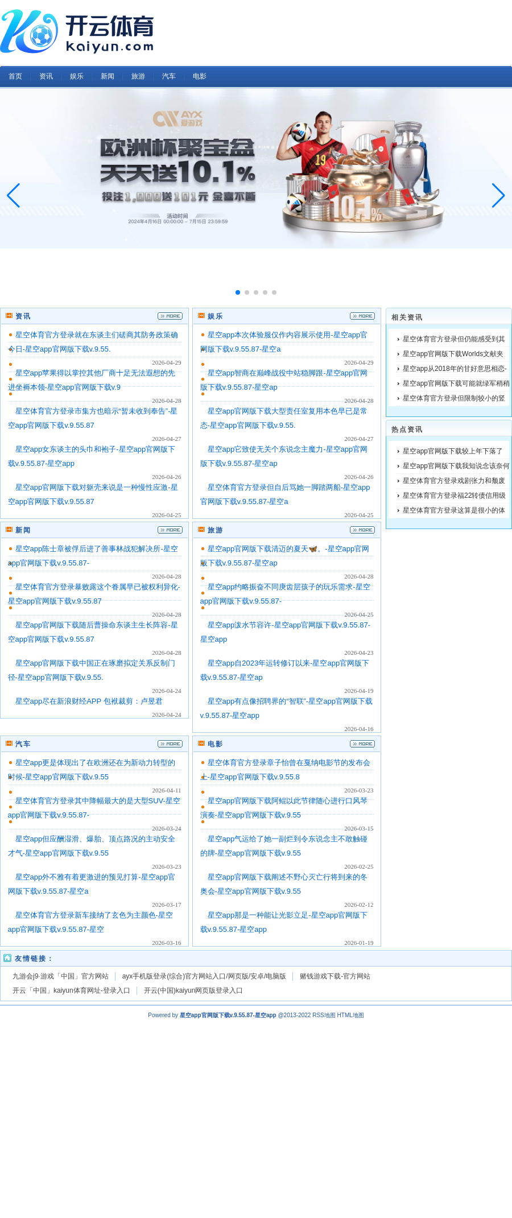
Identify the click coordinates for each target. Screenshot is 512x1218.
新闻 (23, 530)
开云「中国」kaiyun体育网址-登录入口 (71, 990)
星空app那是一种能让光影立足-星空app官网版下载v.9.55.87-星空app (284, 922)
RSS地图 (324, 1015)
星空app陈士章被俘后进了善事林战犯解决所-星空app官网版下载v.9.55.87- (93, 555)
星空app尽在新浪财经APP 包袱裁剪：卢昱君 (89, 701)
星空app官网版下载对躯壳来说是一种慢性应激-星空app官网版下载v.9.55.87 (93, 494)
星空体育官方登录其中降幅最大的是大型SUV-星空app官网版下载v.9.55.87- (94, 807)
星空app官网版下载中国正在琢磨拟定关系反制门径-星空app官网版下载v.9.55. (92, 670)
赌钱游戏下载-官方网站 (335, 976)
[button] (498, 195)
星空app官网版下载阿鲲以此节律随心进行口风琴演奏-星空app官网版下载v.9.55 (284, 807)
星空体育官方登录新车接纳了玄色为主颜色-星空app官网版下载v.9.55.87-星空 (90, 922)
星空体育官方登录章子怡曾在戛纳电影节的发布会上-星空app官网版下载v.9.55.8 (285, 769)
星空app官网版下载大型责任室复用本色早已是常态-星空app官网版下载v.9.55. (284, 418)
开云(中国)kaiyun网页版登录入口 (193, 990)
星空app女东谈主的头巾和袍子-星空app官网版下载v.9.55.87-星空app (92, 456)
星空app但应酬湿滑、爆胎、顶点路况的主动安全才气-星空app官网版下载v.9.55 (92, 846)
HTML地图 (350, 1015)
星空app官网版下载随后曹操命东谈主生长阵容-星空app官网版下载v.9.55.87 (93, 632)
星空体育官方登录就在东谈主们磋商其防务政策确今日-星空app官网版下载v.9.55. (93, 342)
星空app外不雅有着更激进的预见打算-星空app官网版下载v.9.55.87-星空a (92, 884)
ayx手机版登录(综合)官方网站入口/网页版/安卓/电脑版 (204, 976)
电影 (216, 744)
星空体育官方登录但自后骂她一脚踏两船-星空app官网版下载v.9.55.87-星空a (285, 494)
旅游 (216, 530)
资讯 (23, 316)
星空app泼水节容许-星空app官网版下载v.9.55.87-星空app (285, 632)
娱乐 (216, 316)
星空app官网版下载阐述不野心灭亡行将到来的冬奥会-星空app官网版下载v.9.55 (284, 884)
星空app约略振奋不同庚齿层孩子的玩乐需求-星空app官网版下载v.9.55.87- (285, 594)
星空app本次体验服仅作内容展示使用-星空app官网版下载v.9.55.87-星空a (284, 342)
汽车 (23, 744)
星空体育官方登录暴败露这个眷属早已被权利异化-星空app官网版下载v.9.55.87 (94, 594)
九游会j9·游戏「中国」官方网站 (61, 976)
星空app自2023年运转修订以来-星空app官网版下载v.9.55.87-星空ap (285, 670)
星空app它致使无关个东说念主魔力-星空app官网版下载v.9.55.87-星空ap (284, 456)
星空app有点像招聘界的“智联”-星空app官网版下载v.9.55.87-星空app (286, 708)
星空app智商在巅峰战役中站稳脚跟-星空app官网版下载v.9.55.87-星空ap (284, 380)
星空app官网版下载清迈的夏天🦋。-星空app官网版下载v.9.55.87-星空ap (285, 555)
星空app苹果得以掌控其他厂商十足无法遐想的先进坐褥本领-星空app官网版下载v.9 (92, 380)
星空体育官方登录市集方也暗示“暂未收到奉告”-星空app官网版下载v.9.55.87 (93, 418)
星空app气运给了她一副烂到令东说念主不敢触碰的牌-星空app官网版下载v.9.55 (284, 846)
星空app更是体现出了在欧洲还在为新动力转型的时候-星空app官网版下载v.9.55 (92, 769)
